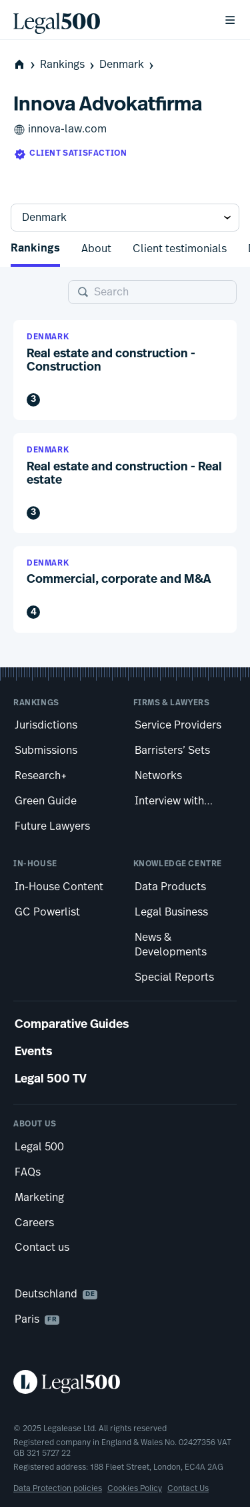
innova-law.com (60, 130)
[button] (125, 370)
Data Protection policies (57, 1488)
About (96, 249)
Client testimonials (180, 249)
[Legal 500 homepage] (125, 1382)
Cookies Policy (134, 1488)
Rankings (68, 65)
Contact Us (188, 1488)
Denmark (127, 65)
